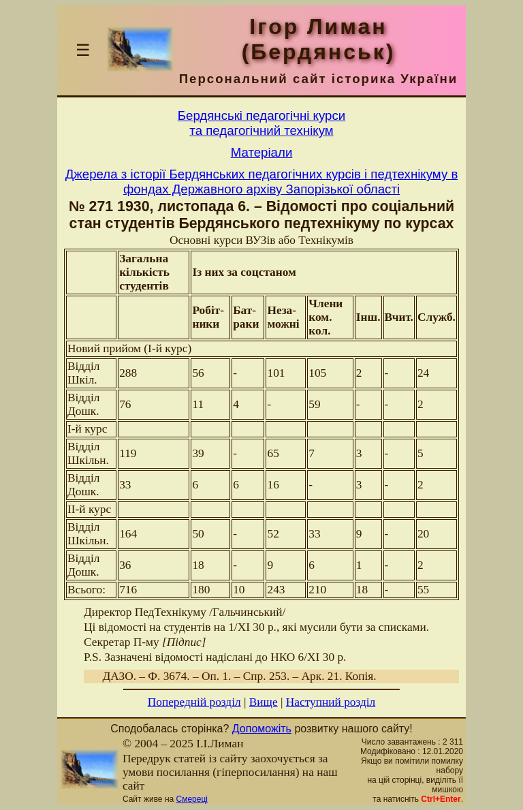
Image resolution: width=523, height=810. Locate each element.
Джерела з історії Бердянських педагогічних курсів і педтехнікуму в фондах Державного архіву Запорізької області (261, 181)
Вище (263, 702)
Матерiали (262, 152)
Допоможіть (261, 728)
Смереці (192, 799)
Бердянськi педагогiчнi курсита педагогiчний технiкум (261, 123)
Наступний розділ (330, 702)
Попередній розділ (194, 702)
